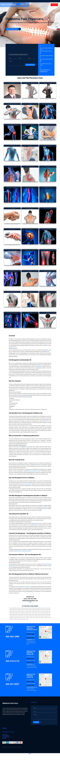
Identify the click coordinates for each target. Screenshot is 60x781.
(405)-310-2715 (30, 658)
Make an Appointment (32, 65)
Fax (47, 4)
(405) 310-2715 (30, 662)
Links (45, 4)
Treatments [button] (31, 4)
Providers (22, 4)
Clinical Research (41, 5)
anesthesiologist (38, 366)
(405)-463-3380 (30, 634)
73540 (30, 602)
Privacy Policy (4, 734)
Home (18, 4)
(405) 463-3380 (30, 637)
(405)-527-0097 (30, 681)
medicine (44, 508)
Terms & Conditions (5, 735)
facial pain (15, 348)
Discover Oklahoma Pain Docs (14, 29)
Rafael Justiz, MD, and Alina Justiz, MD (33, 470)
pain (29, 446)
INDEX (30, 753)
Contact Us (38, 722)
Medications (34, 523)
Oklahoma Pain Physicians (26, 484)
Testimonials (36, 4)
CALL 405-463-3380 (55, 5)
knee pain (27, 396)
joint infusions (27, 586)
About (26, 4)
